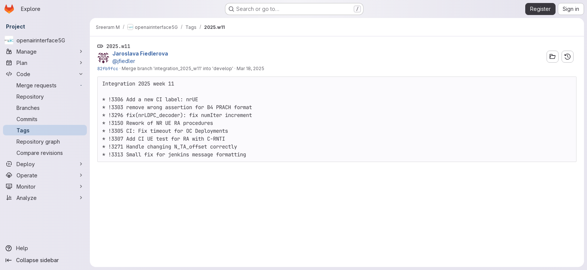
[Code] (45, 74)
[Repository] (45, 96)
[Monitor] (45, 186)
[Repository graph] (45, 141)
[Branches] (45, 107)
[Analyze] (45, 197)
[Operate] (45, 175)
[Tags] (45, 130)
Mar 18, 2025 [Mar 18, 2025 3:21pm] (250, 68)
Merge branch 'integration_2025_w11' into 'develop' (177, 68)
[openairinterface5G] (45, 40)
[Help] (45, 248)
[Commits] (45, 119)
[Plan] (45, 62)
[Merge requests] (45, 85)
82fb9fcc (107, 68)
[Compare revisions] (45, 152)
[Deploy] (45, 164)
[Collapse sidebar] (45, 260)
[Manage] (45, 51)
